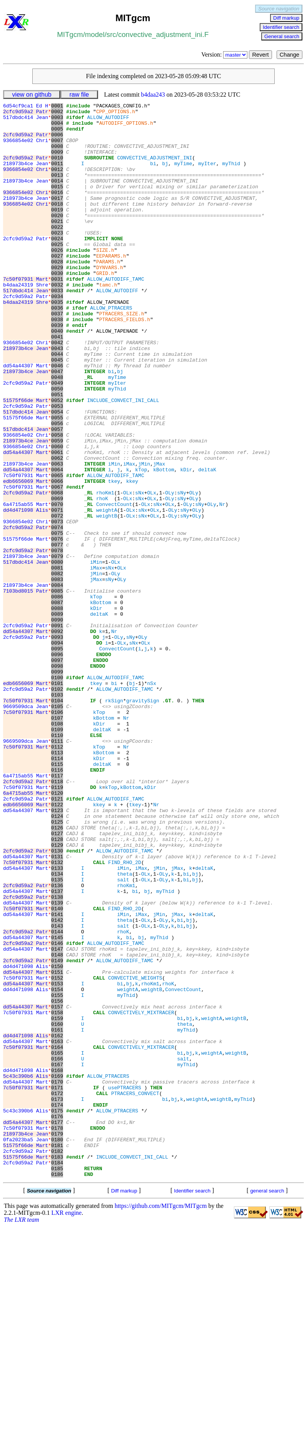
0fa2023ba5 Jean (27, 1347)
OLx (127, 571)
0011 (57, 176)
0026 (57, 279)
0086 (57, 695)
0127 (57, 979)
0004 (57, 127)
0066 (57, 557)
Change (289, 55)
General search (281, 36)
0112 (57, 876)
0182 (57, 1361)
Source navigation (278, 9)
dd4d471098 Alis (27, 591)
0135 (57, 1035)
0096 (57, 765)
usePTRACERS (124, 1284)
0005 (57, 134)
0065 (57, 550)
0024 (57, 266)
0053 (57, 467)
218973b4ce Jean (27, 176)
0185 (57, 1381)
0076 (57, 626)
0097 (57, 772)
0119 (57, 924)
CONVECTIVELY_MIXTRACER (141, 1194)
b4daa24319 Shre (27, 321)
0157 (57, 1187)
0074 (57, 612)
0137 (57, 1049)
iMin (114, 536)
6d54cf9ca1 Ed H (27, 106)
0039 (57, 370)
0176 (57, 1319)
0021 (57, 245)
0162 (57, 1222)
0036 (57, 349)
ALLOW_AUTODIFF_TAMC (115, 314)
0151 (57, 1146)
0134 (57, 1028)
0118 (57, 917)
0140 (57, 1070)
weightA (106, 591)
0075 (57, 619)
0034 (57, 335)
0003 (57, 120)
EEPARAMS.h (111, 286)
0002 (57, 113)
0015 (57, 203)
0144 (57, 1097)
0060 (57, 515)
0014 (57, 196)
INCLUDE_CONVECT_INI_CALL (123, 460)
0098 (57, 778)
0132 (57, 1014)
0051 (57, 453)
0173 (57, 1298)
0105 (57, 827)
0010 (57, 169)
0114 (57, 889)
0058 (57, 501)
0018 (57, 224)
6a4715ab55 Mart (27, 584)
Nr (222, 584)
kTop (141, 543)
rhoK (102, 577)
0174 (57, 1305)
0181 (57, 1354)
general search (267, 1406)
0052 (57, 460)
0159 (57, 1201)
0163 (57, 1229)
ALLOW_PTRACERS (111, 349)
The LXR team (21, 1434)
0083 (57, 675)
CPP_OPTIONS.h (115, 113)
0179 (57, 1340)
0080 (57, 654)
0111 (57, 869)
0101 (57, 799)
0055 (57, 480)
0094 (57, 751)
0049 (57, 439)
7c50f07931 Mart (27, 314)
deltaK (207, 543)
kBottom (163, 543)
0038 (57, 363)
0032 (57, 321)
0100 (57, 792)
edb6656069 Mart (27, 557)
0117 (57, 910)
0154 (57, 1167)
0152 (57, 1153)
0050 (57, 446)
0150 (57, 1139)
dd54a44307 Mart (27, 418)
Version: (225, 54)
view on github (31, 94)
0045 (57, 411)
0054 (57, 474)
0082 (57, 668)
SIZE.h (105, 279)
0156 (57, 1180)
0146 (57, 1111)
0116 (57, 903)
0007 (57, 148)
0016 (57, 210)
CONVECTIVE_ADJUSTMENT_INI (154, 169)
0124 (57, 959)
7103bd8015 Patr (27, 688)
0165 (57, 1243)
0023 (57, 259)
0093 (57, 744)
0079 (57, 647)
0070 (57, 584)
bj (165, 176)
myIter (207, 176)
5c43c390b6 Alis (27, 1271)
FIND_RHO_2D (124, 1014)
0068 (57, 571)
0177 (57, 1326)
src (111, 34)
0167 (57, 1257)
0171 (57, 1284)
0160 (57, 1208)
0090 (57, 723)
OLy (169, 571)
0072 (57, 598)
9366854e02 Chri (27, 148)
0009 (57, 162)
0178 (57, 1333)
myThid (231, 176)
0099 (57, 785)
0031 (57, 314)
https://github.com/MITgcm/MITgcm (161, 1420)
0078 (57, 640)
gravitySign (142, 820)
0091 (57, 730)
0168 (57, 1264)
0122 (57, 945)
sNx (139, 571)
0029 (57, 300)
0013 (57, 189)
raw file (79, 94)
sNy (181, 571)
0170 (57, 1278)
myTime (183, 176)
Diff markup (286, 18)
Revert (260, 55)
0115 (57, 896)
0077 (57, 633)
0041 (57, 383)
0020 (57, 238)
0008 (57, 155)
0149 (57, 1132)
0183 (57, 1368)
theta (124, 1028)
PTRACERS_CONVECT (135, 1291)
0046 (57, 418)
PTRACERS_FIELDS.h (124, 363)
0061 (57, 522)
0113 (57, 882)
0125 (57, 966)
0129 (57, 993)
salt (123, 1035)
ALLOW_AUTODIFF (108, 120)
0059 (57, 508)
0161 (57, 1215)
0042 (57, 390)
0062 (57, 529)
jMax (159, 536)
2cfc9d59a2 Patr (27, 113)
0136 (57, 1042)
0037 (57, 356)
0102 (57, 806)
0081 (57, 661)
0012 (57, 182)
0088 (57, 709)
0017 (57, 217)
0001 (57, 106)
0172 (57, 1291)
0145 (57, 1104)
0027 (57, 286)
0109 (57, 855)
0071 (57, 591)
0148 (57, 1125)
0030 (57, 307)
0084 (57, 681)
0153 (57, 1160)
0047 (57, 425)
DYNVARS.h (109, 300)
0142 (57, 1083)
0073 (57, 605)
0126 (57, 973)
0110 (57, 862)
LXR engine (67, 1427)
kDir (186, 543)
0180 (57, 1347)
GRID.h (105, 307)
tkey (114, 557)
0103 (57, 813)
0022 (57, 252)
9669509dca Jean (27, 827)
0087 (57, 702)
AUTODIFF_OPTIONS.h (126, 127)
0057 (57, 494)
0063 (57, 536)
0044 (57, 404)
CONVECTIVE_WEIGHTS (135, 1153)
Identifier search (281, 27)
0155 (57, 1174)
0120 (57, 931)
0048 (57, 432)
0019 (57, 231)
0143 (57, 1090)
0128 (57, 986)
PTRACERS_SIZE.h (121, 356)
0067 (57, 564)
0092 (57, 737)
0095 (57, 758)
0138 (57, 1056)
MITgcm (70, 34)
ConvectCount (114, 584)
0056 (57, 487)
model (95, 34)
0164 (57, 1236)
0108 (57, 848)
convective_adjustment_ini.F (163, 34)
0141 (57, 1077)
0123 (57, 952)
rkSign (114, 820)
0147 (57, 1118)
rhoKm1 (105, 571)
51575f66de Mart (27, 460)
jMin (144, 536)
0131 (57, 1007)
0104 (57, 820)
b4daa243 (153, 94)
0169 (57, 1271)
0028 (57, 293)
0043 (57, 397)
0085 (57, 688)
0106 (57, 834)
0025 (57, 273)
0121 (57, 938)
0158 (57, 1194)
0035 (57, 342)
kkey (132, 557)
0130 (57, 1000)
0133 (57, 1021)
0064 (57, 543)
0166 (57, 1250)
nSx (151, 799)
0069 (57, 577)
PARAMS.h (108, 293)
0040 (57, 376)
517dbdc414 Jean (27, 120)
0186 (57, 1388)
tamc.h (108, 321)
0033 (57, 328)
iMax (129, 536)
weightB (106, 598)
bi (153, 176)
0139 (57, 1063)
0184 (57, 1375)
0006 (57, 141)
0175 (57, 1312)
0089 (57, 716)
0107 (57, 841)
